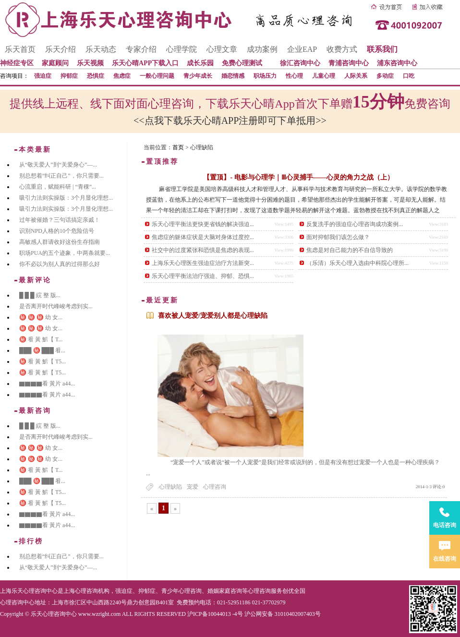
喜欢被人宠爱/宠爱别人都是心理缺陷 (212, 315)
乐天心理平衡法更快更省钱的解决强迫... (203, 224)
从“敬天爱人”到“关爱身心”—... (58, 164)
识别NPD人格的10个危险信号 (56, 231)
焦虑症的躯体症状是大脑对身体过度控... (203, 237)
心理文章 (221, 49)
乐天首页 (20, 49)
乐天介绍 (60, 49)
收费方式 (342, 49)
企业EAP (302, 49)
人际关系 (355, 75)
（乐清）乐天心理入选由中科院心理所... (357, 263)
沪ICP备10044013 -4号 (215, 614)
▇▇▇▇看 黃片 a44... (47, 383)
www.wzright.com (99, 614)
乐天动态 (100, 49)
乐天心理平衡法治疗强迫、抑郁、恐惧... (203, 276)
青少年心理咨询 (181, 591)
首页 (178, 147)
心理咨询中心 (17, 602)
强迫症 (42, 75)
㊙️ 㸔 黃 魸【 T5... (42, 361)
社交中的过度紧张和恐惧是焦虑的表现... (203, 250)
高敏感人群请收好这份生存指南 (59, 242)
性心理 (294, 75)
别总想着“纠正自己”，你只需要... (61, 175)
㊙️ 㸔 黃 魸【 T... (40, 339)
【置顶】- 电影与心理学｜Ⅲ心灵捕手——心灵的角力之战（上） (298, 177)
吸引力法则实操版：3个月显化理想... (66, 197)
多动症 (385, 75)
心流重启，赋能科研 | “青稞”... (57, 186)
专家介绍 (141, 49)
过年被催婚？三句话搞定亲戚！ (59, 219)
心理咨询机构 (92, 591)
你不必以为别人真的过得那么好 (59, 264)
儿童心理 (323, 75)
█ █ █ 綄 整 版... (40, 295)
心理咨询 (214, 486)
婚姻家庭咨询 (224, 591)
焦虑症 (122, 75)
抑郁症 (69, 75)
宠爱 (192, 486)
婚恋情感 (232, 75)
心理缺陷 (170, 486)
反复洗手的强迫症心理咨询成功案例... (354, 224)
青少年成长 (197, 75)
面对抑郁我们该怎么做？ (338, 237)
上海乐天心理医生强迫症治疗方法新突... (203, 263)
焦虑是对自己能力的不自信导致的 (349, 250)
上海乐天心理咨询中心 (29, 591)
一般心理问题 (157, 75)
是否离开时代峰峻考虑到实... (56, 306)
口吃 (408, 75)
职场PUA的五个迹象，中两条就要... (64, 253)
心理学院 (181, 49)
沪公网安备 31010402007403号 (282, 614)
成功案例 (262, 49)
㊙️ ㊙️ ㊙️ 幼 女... (40, 317)
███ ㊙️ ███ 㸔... (42, 350)
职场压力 (265, 75)
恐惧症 (95, 75)
